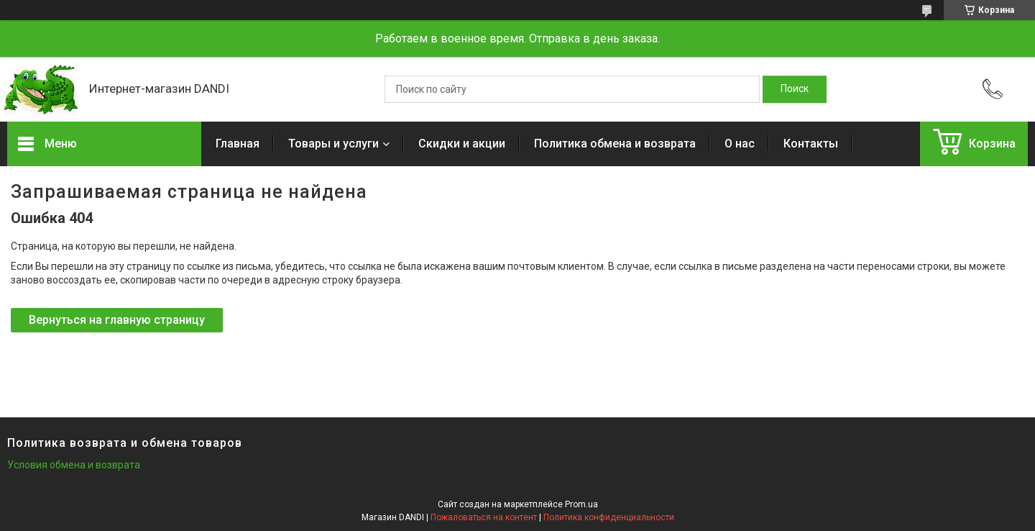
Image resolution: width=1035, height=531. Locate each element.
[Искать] (795, 89)
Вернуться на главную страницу (117, 320)
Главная (237, 143)
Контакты (810, 143)
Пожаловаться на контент (484, 517)
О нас (739, 143)
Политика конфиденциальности (608, 517)
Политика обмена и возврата (615, 143)
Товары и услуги (333, 143)
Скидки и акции (461, 143)
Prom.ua (581, 504)
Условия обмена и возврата (73, 465)
